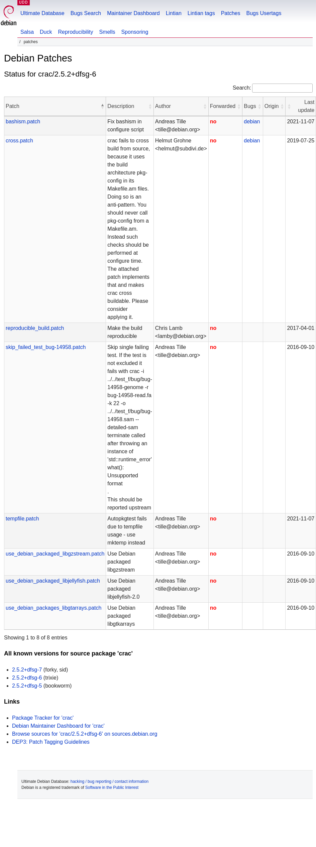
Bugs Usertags (263, 13)
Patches (230, 13)
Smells (107, 32)
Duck (46, 32)
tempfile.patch (22, 518)
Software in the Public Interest (111, 787)
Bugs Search (86, 13)
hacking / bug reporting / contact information (109, 781)
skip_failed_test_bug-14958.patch (46, 347)
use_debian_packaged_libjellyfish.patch (53, 581)
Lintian (174, 13)
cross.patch (19, 140)
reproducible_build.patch (35, 328)
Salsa (27, 32)
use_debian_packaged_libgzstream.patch (55, 554)
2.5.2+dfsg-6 (27, 678)
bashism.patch (23, 121)
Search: (242, 88)
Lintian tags (201, 13)
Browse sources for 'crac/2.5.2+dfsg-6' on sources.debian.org (84, 734)
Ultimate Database (42, 13)
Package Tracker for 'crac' (43, 718)
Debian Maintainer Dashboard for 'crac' (58, 726)
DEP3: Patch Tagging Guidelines (51, 742)
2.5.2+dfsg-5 (27, 686)
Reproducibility (75, 32)
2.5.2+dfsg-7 (27, 670)
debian (252, 121)
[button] (102, 106)
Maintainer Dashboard (133, 13)
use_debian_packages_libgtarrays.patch (53, 608)
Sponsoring (134, 32)
